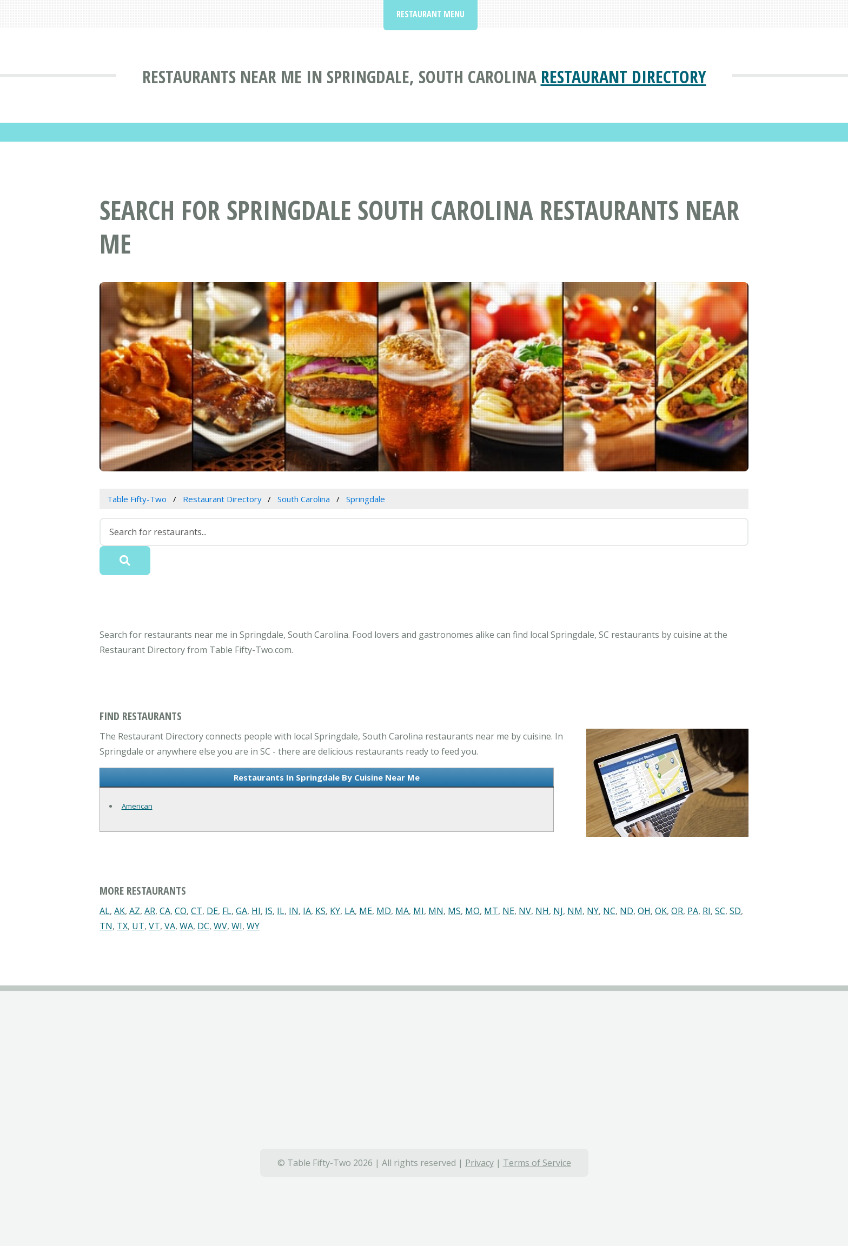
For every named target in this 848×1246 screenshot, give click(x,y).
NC (609, 911)
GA (241, 911)
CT (196, 911)
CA (165, 911)
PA (692, 911)
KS (320, 911)
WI (236, 926)
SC (720, 911)
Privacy (479, 1163)
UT (138, 926)
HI (256, 911)
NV (525, 911)
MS (454, 911)
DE (212, 911)
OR (677, 911)
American (137, 806)
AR (149, 911)
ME (365, 911)
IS (269, 911)
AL (105, 911)
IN (294, 911)
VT (154, 926)
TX (122, 926)
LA (350, 911)
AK (119, 911)
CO (181, 911)
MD (383, 911)
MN (435, 911)
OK (661, 911)
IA (307, 911)
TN (106, 926)
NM (574, 911)
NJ (558, 911)
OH (644, 911)
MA (402, 911)
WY (253, 926)
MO (472, 911)
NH (542, 911)
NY (593, 911)
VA (169, 926)
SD (735, 911)
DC (203, 926)
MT (491, 911)
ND (626, 911)
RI (707, 911)
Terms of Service (537, 1163)
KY (335, 911)
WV (220, 926)
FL (226, 911)
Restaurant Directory (623, 76)
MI (418, 911)
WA (186, 926)
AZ (134, 911)
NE (508, 911)
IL (280, 911)
